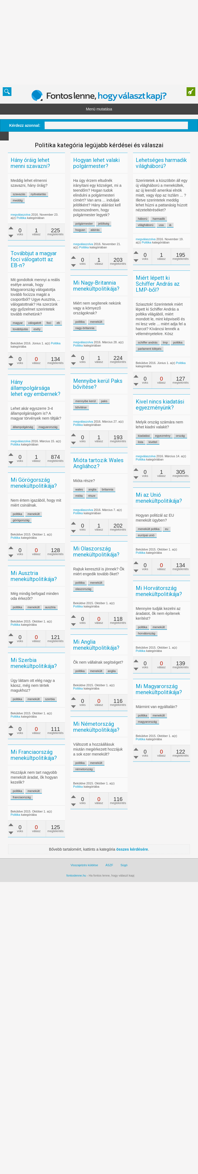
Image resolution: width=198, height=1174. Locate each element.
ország (149, 492)
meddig (28, 200)
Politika (31, 217)
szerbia (60, 795)
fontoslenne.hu (76, 972)
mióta (89, 544)
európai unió (136, 601)
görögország (31, 581)
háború (111, 249)
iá (139, 255)
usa (130, 255)
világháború (115, 255)
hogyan (90, 229)
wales (89, 537)
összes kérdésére (132, 946)
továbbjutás (51, 338)
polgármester (94, 223)
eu (156, 595)
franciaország (52, 894)
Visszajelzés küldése (84, 962)
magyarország (78, 469)
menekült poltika (138, 595)
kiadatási (113, 492)
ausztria (81, 678)
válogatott (65, 332)
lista (110, 498)
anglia (103, 537)
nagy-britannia (95, 370)
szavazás (29, 194)
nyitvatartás (48, 194)
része (102, 544)
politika (146, 373)
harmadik (128, 249)
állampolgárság (54, 469)
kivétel (122, 498)
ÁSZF (109, 962)
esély (68, 338)
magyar (49, 332)
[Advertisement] (84, 42)
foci (80, 332)
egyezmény (132, 492)
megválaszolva (31, 214)
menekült (106, 364)
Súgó (124, 962)
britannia (117, 537)
